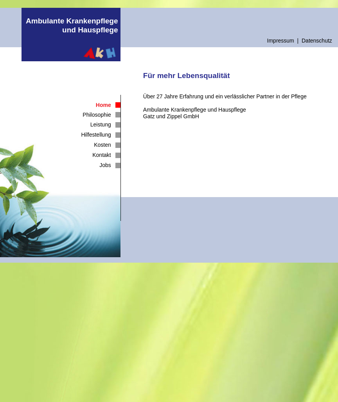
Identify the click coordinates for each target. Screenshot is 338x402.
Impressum (280, 40)
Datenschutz (317, 40)
